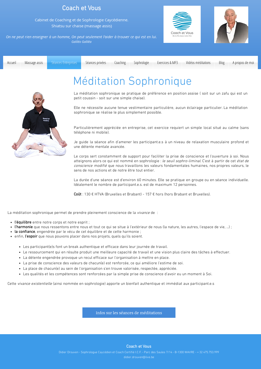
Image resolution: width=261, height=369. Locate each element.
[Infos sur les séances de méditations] (128, 312)
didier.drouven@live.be (139, 357)
